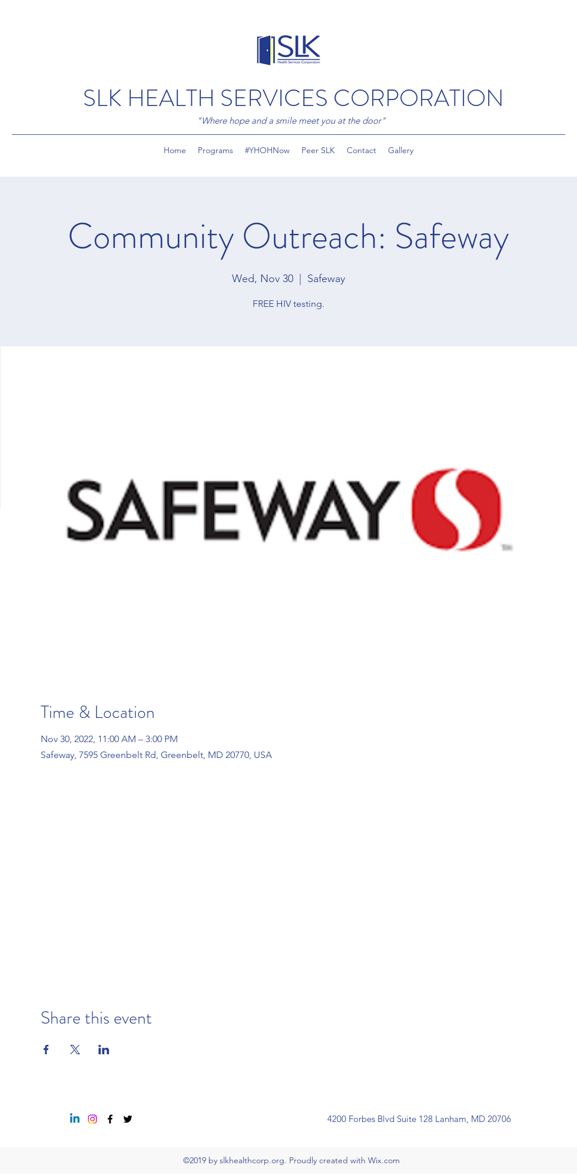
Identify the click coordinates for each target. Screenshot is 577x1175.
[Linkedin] (75, 1119)
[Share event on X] (75, 1049)
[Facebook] (110, 1119)
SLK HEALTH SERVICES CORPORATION (293, 98)
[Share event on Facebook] (46, 1049)
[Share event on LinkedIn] (104, 1049)
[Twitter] (128, 1119)
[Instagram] (92, 1119)
